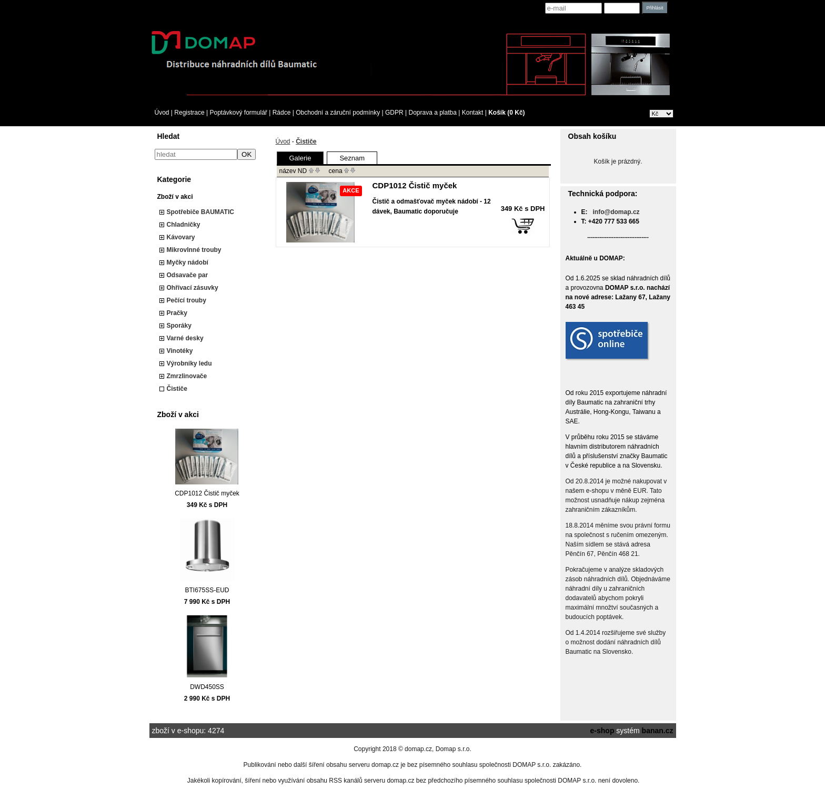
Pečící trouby (186, 300)
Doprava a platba (433, 112)
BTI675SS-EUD (207, 590)
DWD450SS (207, 687)
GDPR (394, 112)
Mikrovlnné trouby (194, 250)
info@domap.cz (616, 212)
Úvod (162, 112)
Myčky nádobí (187, 262)
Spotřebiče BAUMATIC (200, 212)
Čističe (177, 388)
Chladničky (183, 224)
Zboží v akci (175, 196)
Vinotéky (180, 351)
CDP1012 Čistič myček (207, 493)
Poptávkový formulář (238, 112)
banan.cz (657, 730)
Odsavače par (187, 275)
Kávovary (181, 237)
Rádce (282, 112)
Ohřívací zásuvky (192, 287)
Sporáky (179, 325)
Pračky (177, 313)
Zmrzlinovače (187, 376)
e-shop (602, 730)
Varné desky (185, 338)
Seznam (352, 158)
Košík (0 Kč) (506, 112)
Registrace (189, 112)
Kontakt (473, 112)
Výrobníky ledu (189, 363)
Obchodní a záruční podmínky (338, 112)
